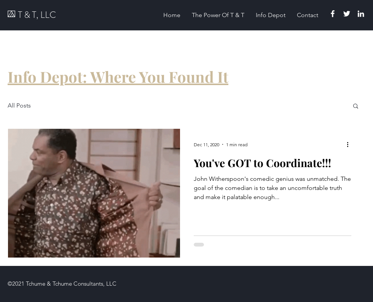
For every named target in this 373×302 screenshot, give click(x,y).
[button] (355, 107)
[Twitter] (346, 13)
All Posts (19, 105)
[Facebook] (332, 13)
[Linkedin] (360, 13)
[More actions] (350, 144)
